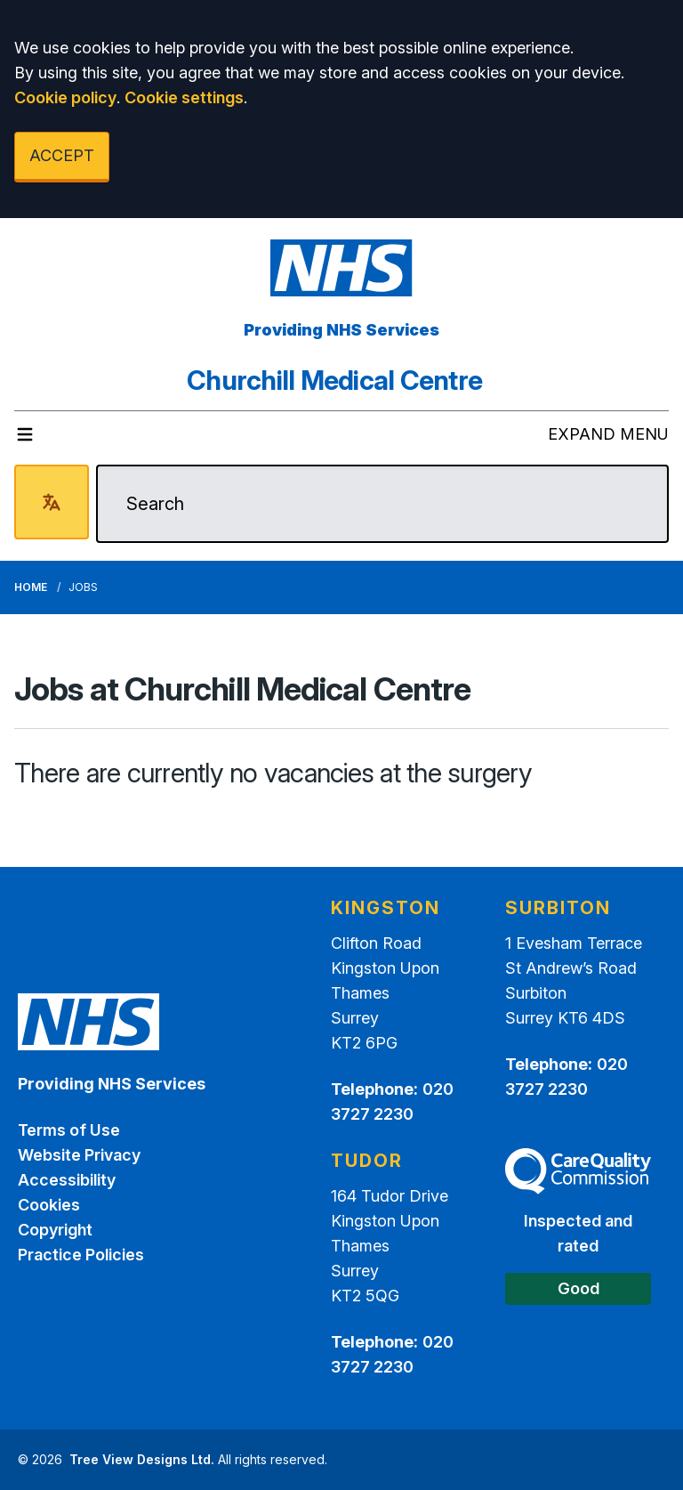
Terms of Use (69, 1130)
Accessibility (67, 1179)
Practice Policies (81, 1254)
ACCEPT (61, 155)
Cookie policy (65, 97)
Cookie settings (184, 97)
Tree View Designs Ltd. (141, 1459)
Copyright (55, 1229)
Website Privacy (79, 1155)
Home (30, 587)
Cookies (49, 1204)
